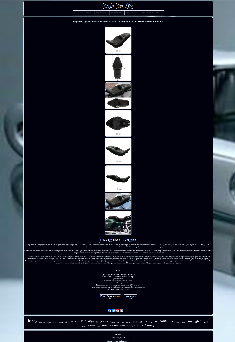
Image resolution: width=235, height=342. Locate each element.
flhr (97, 322)
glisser (49, 322)
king (190, 321)
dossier (135, 322)
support (140, 326)
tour (118, 322)
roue (123, 322)
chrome (61, 322)
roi (156, 321)
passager (131, 325)
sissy (184, 322)
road (104, 325)
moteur (128, 322)
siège (91, 321)
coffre (83, 326)
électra (98, 326)
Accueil (118, 334)
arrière (113, 322)
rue (83, 321)
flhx (150, 322)
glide (198, 321)
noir (171, 322)
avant (55, 322)
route (163, 321)
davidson (74, 321)
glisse (143, 321)
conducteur (177, 322)
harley (32, 321)
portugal (105, 321)
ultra (66, 322)
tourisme (91, 326)
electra (114, 325)
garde (206, 322)
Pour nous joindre (118, 338)
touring (149, 325)
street (122, 325)
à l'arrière (42, 322)
